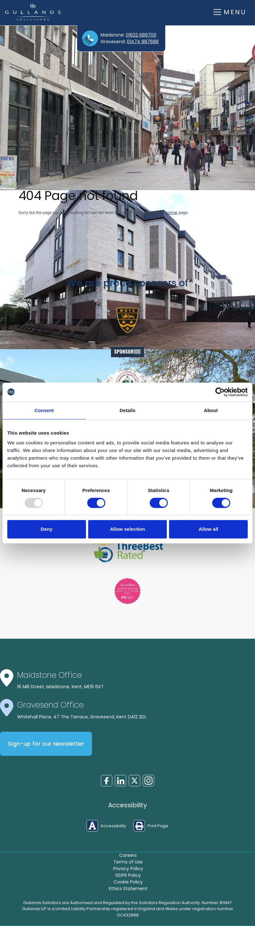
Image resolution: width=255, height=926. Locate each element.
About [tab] (211, 410)
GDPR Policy (128, 875)
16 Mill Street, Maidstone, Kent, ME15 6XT (60, 686)
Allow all (208, 529)
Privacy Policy (128, 868)
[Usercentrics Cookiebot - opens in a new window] (220, 392)
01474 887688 (143, 41)
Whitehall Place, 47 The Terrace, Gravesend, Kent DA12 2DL (82, 717)
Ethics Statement (128, 888)
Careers (128, 855)
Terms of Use (128, 862)
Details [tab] (127, 410)
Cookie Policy (128, 882)
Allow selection (127, 529)
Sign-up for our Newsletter (46, 744)
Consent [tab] (44, 410)
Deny (46, 529)
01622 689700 (141, 35)
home (171, 212)
